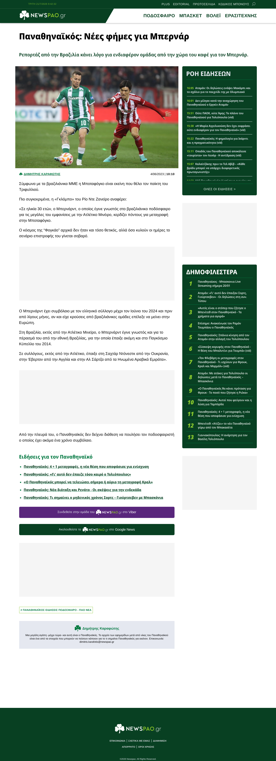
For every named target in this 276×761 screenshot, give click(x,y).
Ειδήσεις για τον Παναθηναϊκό (56, 456)
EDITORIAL (181, 4)
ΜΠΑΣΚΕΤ (190, 15)
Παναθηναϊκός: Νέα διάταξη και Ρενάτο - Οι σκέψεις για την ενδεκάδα (82, 489)
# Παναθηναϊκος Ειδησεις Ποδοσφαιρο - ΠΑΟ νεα (56, 610)
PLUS (166, 4)
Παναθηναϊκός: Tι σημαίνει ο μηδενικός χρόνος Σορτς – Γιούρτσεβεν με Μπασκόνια (93, 497)
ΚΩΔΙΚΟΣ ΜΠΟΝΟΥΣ (233, 4)
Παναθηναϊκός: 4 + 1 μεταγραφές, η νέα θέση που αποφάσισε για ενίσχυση (86, 466)
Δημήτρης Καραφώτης (100, 628)
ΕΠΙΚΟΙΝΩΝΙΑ (117, 741)
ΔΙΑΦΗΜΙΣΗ (159, 741)
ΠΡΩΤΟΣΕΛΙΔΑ (204, 4)
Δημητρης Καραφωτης (42, 174)
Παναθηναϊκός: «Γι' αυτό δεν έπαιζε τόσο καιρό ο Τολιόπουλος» (77, 474)
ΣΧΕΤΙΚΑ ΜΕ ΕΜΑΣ (139, 741)
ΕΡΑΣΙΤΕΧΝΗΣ (241, 15)
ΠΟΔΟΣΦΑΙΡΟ (159, 15)
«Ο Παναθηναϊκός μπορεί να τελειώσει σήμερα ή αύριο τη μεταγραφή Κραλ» (88, 482)
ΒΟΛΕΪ (213, 15)
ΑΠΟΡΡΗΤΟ (128, 747)
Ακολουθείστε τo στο (97, 530)
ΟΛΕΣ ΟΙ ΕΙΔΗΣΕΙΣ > (220, 189)
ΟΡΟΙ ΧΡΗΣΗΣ (146, 747)
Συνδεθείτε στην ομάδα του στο (97, 512)
